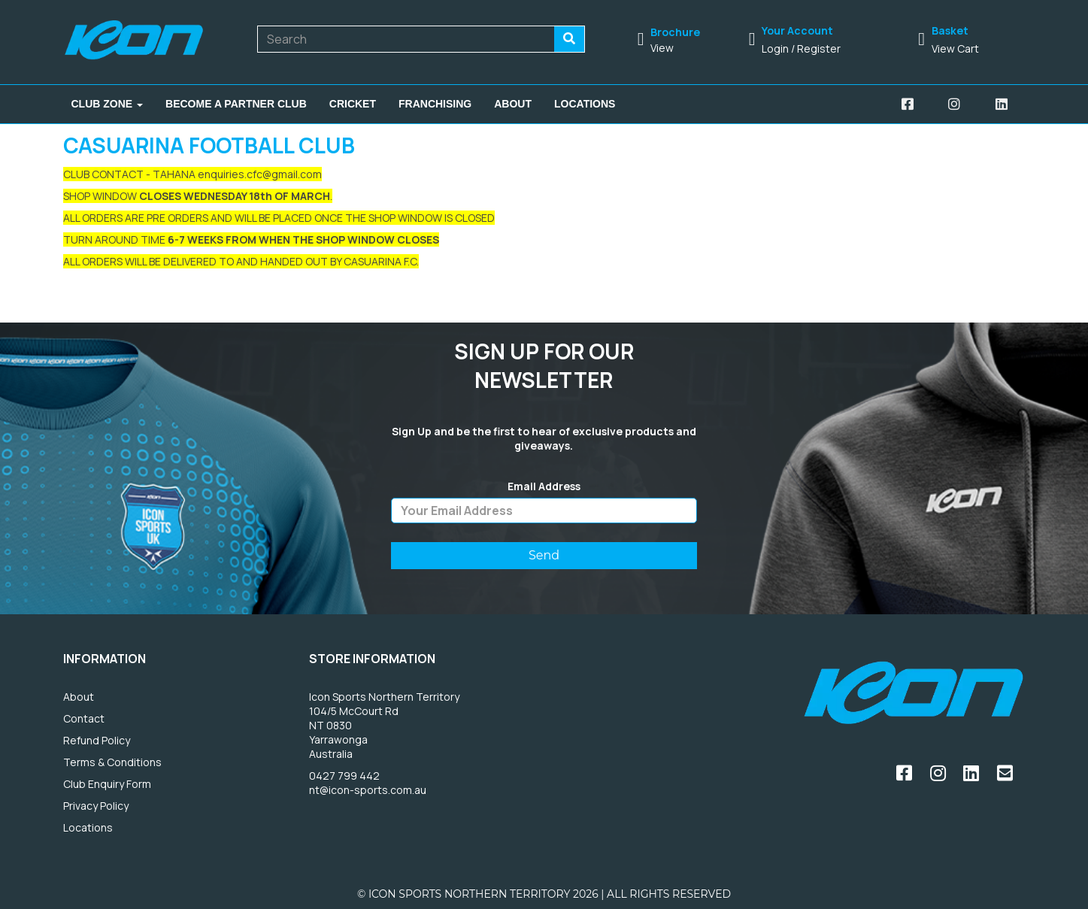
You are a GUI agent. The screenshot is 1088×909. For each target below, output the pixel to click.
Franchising (435, 104)
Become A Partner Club (236, 104)
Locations (584, 104)
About (513, 104)
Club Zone (107, 104)
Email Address (544, 486)
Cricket (352, 104)
